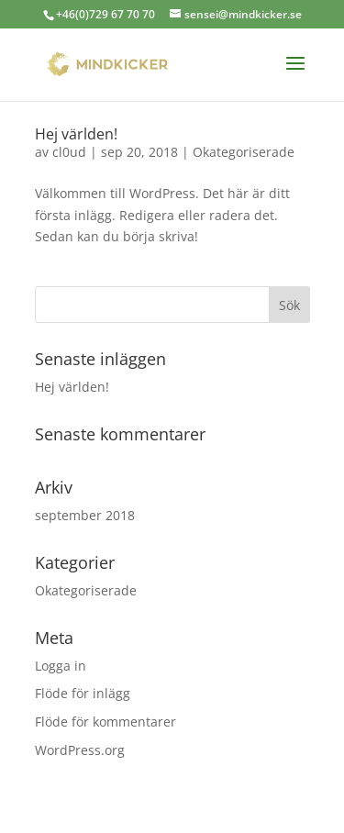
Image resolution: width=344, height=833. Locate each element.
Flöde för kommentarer (105, 721)
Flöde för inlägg (82, 693)
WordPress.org (80, 750)
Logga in (60, 665)
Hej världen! (76, 134)
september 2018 (85, 515)
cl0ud (69, 152)
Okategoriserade (243, 152)
